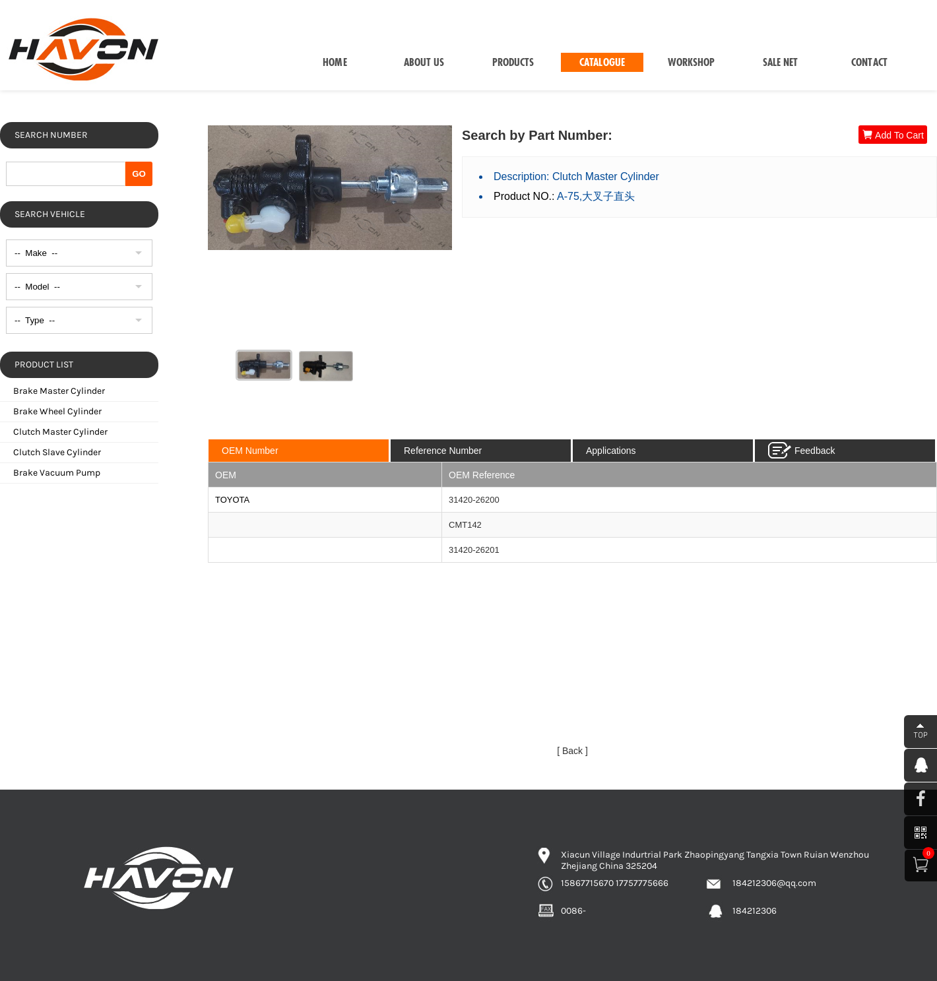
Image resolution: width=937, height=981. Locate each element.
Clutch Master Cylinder (60, 431)
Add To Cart (893, 135)
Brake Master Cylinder (59, 390)
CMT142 (465, 525)
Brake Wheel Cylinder (57, 411)
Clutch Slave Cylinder (57, 452)
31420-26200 (474, 500)
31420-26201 (474, 550)
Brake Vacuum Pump (56, 472)
